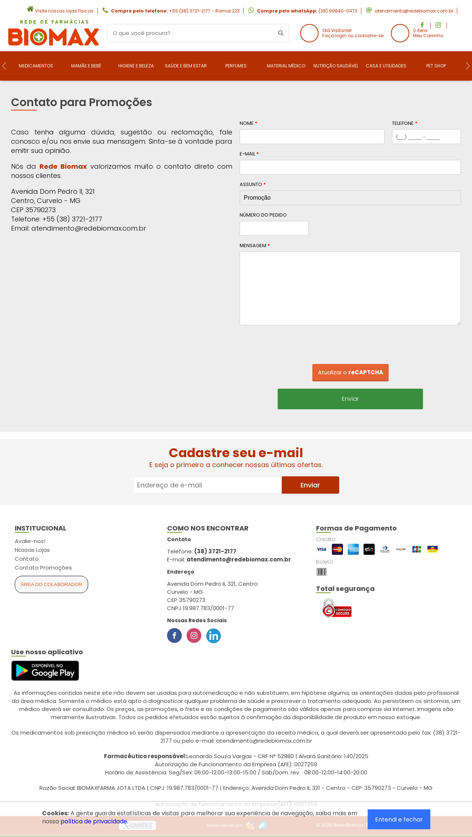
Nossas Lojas (32, 550)
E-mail (249, 153)
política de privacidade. (94, 821)
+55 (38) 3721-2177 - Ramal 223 (204, 11)
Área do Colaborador (51, 584)
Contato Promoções (43, 567)
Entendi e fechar (399, 819)
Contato (27, 559)
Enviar (350, 399)
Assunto (253, 184)
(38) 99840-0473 (338, 11)
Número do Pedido (263, 215)
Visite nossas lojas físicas (64, 11)
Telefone (404, 123)
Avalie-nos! (30, 541)
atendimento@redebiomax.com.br (414, 11)
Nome (248, 123)
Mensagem (255, 245)
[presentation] (350, 347)
